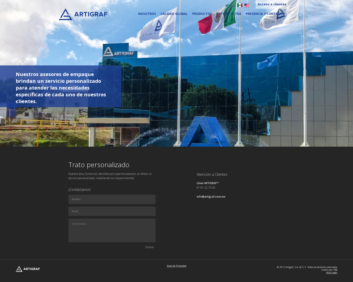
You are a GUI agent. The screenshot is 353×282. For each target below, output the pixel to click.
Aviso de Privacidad (176, 265)
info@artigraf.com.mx (211, 197)
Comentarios (112, 230)
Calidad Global (174, 14)
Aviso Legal (331, 272)
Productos (202, 14)
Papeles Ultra (228, 14)
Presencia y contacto (265, 14)
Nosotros (147, 14)
